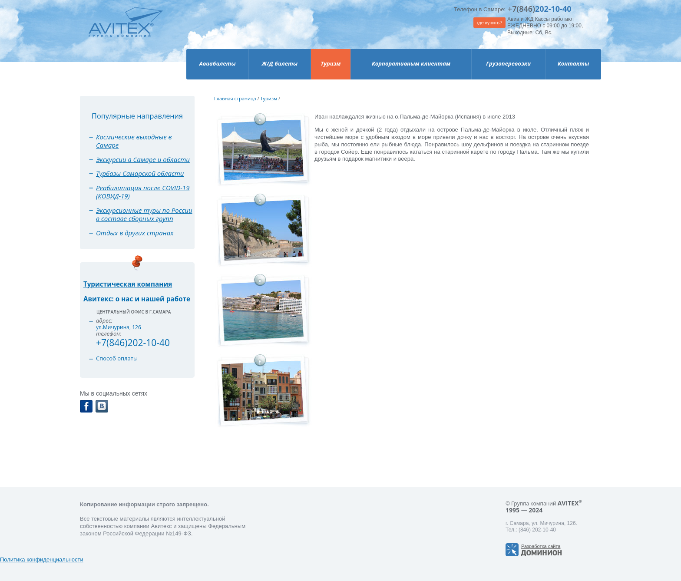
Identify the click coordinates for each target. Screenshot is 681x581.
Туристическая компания (127, 284)
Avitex (126, 30)
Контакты (573, 63)
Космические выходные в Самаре (134, 141)
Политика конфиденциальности (41, 559)
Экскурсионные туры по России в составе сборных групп (144, 214)
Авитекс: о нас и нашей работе (136, 298)
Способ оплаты (117, 358)
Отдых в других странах (134, 232)
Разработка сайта (540, 546)
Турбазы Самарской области (140, 173)
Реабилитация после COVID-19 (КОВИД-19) (142, 192)
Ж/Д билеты (280, 63)
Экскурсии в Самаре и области (143, 159)
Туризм (330, 63)
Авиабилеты (217, 63)
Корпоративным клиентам (411, 63)
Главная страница (235, 98)
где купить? (489, 22)
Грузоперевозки (508, 63)
